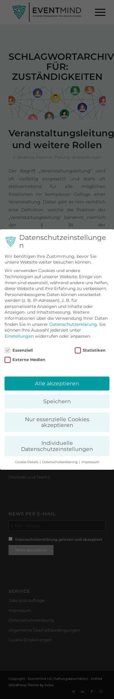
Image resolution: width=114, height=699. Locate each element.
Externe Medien (25, 360)
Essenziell (19, 350)
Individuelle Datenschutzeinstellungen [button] (57, 446)
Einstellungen (19, 336)
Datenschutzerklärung (73, 324)
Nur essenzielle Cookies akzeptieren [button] (57, 422)
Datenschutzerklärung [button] (60, 462)
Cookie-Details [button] (27, 462)
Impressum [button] (90, 462)
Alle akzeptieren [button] (57, 383)
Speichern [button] (57, 401)
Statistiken (90, 350)
